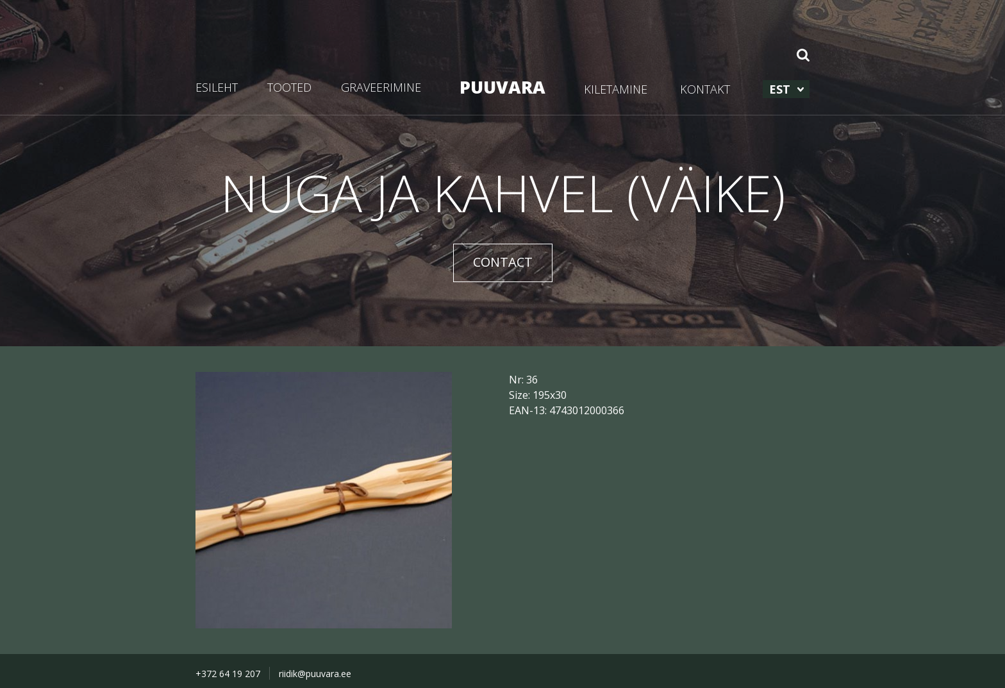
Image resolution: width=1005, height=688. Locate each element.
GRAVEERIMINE (381, 87)
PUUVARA (502, 87)
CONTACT (503, 262)
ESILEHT (216, 87)
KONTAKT (705, 89)
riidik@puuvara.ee (315, 673)
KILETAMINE (615, 89)
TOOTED (289, 87)
